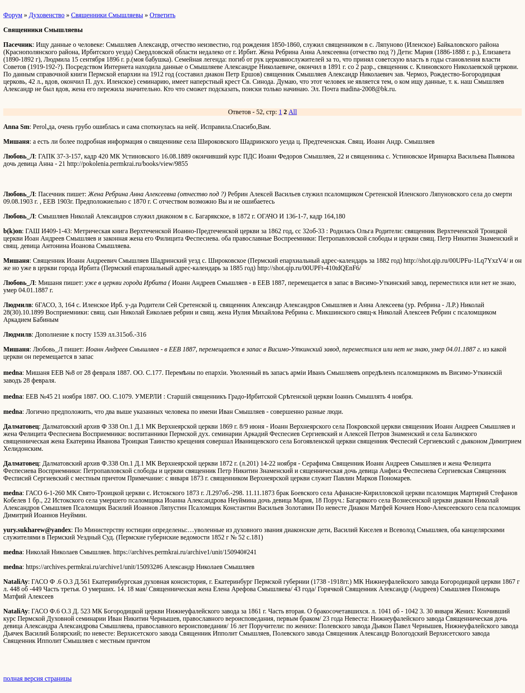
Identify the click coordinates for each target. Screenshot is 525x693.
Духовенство (46, 14)
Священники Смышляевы (107, 14)
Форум (12, 14)
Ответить (163, 14)
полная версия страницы (37, 678)
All (293, 111)
